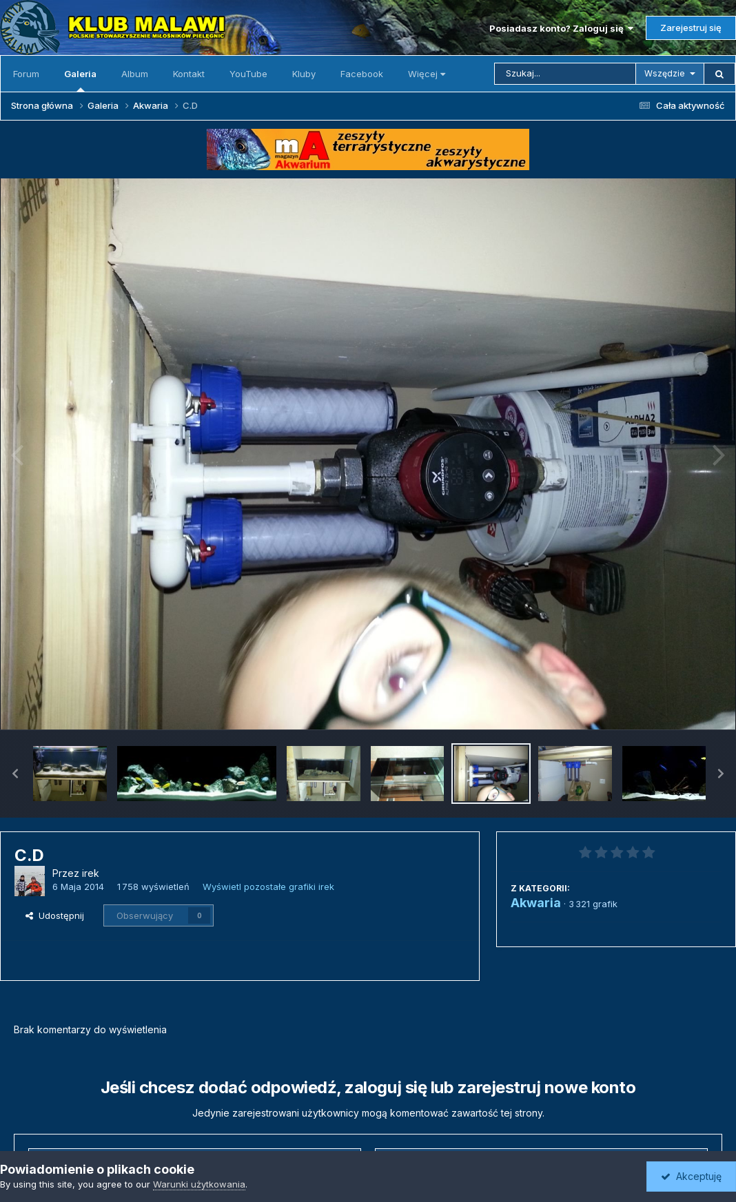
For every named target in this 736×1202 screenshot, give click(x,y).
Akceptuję (691, 1176)
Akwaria (536, 902)
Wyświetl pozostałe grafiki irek (268, 886)
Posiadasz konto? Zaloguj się (561, 28)
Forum (26, 73)
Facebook (361, 73)
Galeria (80, 80)
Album (134, 73)
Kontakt (189, 73)
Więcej (426, 73)
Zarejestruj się (691, 27)
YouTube (248, 73)
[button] (15, 773)
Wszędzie (664, 73)
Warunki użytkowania (199, 1184)
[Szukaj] (565, 73)
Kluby (304, 73)
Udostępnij (54, 915)
